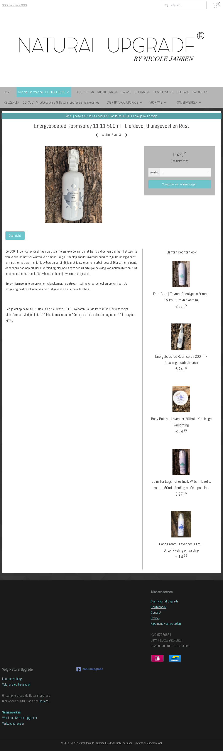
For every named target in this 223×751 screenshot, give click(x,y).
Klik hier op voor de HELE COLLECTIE (43, 92)
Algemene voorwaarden (166, 623)
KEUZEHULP (11, 102)
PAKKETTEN (200, 92)
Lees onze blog (12, 678)
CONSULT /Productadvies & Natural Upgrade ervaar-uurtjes (61, 102)
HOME (7, 92)
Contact (156, 612)
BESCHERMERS (163, 92)
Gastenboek (158, 607)
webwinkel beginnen (122, 742)
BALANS (126, 92)
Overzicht (15, 235)
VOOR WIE (158, 102)
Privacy (155, 618)
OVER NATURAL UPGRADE (124, 102)
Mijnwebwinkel (154, 742)
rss (108, 742)
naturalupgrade (89, 669)
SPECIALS (183, 92)
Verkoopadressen (13, 723)
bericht (44, 701)
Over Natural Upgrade (164, 601)
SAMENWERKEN (189, 102)
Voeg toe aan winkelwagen (179, 184)
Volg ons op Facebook (16, 684)
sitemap (100, 742)
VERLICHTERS (85, 92)
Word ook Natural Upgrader (19, 717)
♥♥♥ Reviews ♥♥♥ (14, 5)
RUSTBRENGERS (107, 92)
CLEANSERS (142, 92)
